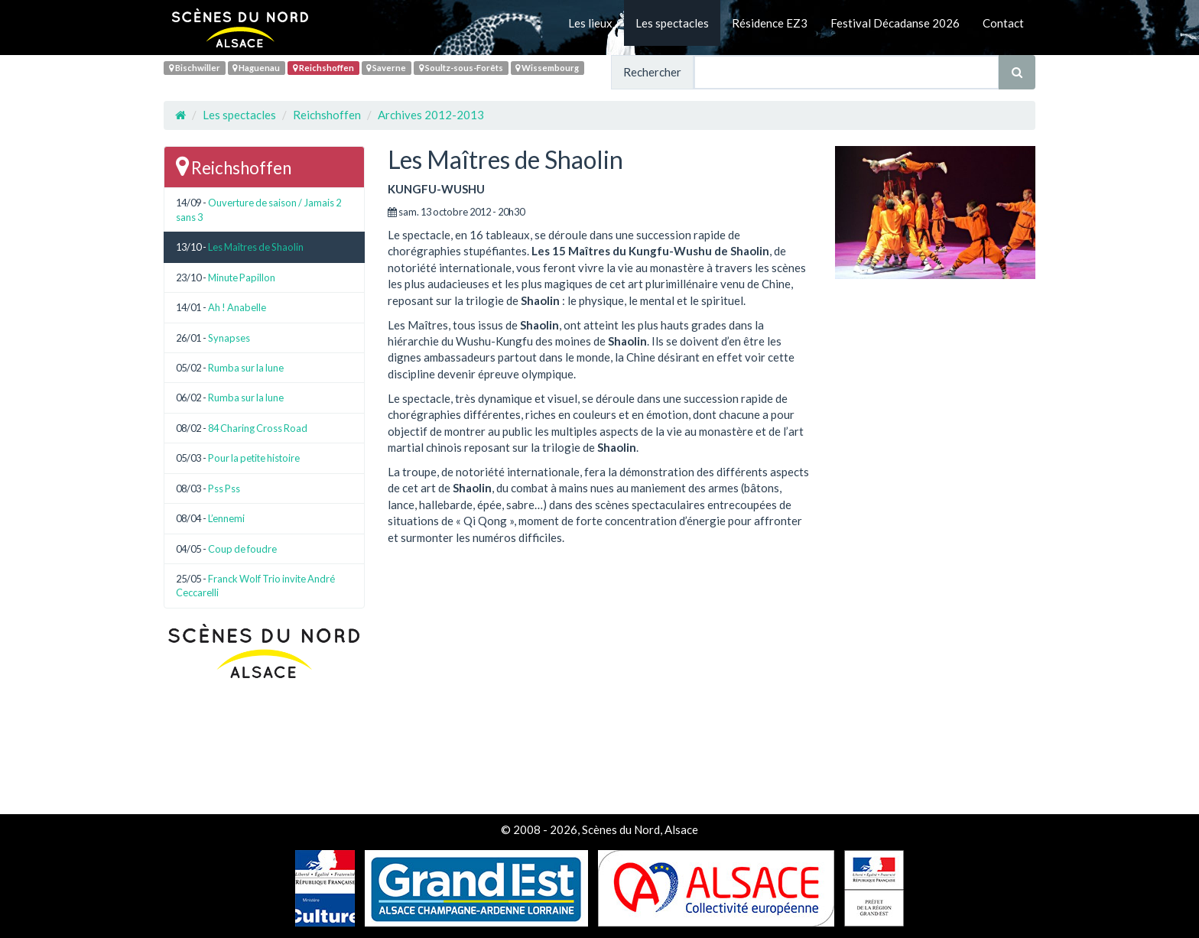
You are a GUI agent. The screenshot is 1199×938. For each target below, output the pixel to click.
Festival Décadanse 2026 (895, 23)
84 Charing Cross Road (257, 428)
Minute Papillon (241, 277)
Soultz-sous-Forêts (461, 68)
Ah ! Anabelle (237, 307)
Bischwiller (194, 68)
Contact (1003, 23)
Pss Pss (224, 488)
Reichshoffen (323, 68)
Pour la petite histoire (254, 458)
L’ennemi (226, 518)
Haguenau (256, 68)
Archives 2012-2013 (431, 115)
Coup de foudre (242, 549)
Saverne (386, 68)
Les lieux (590, 23)
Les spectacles (672, 23)
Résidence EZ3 (769, 23)
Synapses (229, 338)
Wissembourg (547, 68)
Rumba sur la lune (246, 368)
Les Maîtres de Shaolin (256, 247)
